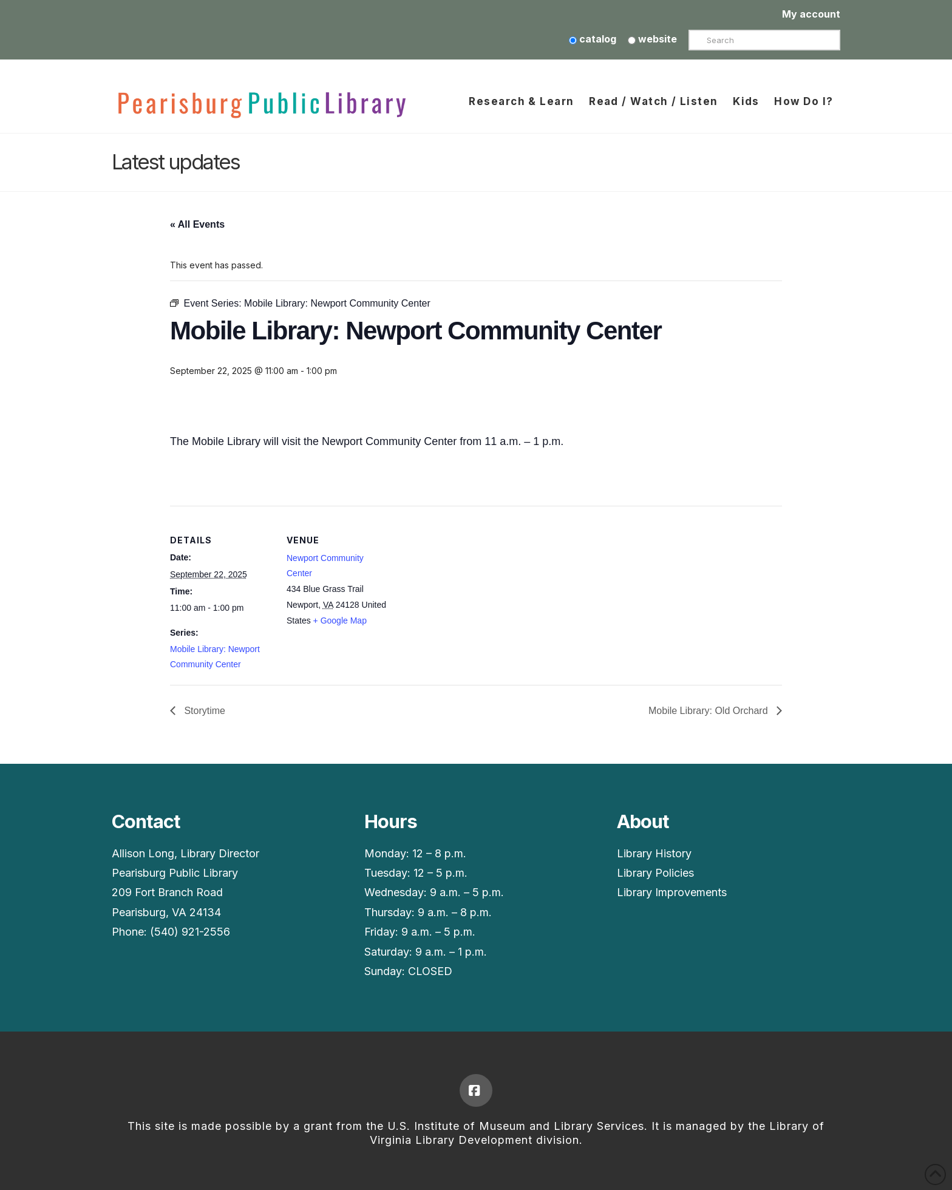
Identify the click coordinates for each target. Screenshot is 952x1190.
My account (811, 14)
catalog (592, 39)
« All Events (197, 224)
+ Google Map (340, 620)
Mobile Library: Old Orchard (709, 711)
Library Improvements (672, 892)
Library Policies (655, 872)
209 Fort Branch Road (167, 892)
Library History (654, 853)
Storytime (203, 711)
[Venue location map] (467, 590)
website (652, 39)
